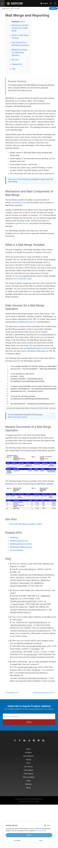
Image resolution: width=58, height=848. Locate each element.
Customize (17, 840)
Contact (37, 801)
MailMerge (14, 538)
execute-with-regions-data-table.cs (18, 408)
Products (28, 752)
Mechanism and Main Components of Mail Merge (20, 28)
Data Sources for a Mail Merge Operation (20, 44)
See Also (15, 60)
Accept (29, 835)
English (44, 3)
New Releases (28, 756)
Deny (41, 840)
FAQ (13, 69)
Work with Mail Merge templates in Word (26, 524)
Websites (28, 784)
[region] (31, 385)
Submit (29, 722)
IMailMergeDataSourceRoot (37, 348)
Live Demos (28, 766)
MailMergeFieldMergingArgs (21, 547)
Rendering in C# (11, 692)
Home (28, 749)
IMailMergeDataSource (27, 322)
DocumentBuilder (20, 279)
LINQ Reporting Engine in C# (43, 692)
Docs (28, 763)
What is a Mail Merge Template (20, 36)
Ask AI (53, 8)
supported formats (19, 203)
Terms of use (30, 801)
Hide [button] (22, 22)
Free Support (28, 770)
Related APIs (17, 64)
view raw (52, 408)
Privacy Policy (23, 801)
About (28, 788)
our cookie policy (41, 830)
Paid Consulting (28, 777)
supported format (21, 223)
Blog (28, 780)
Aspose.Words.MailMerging (20, 179)
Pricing (28, 759)
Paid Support (28, 773)
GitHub (45, 408)
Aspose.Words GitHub (19, 417)
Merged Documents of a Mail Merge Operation (19, 52)
